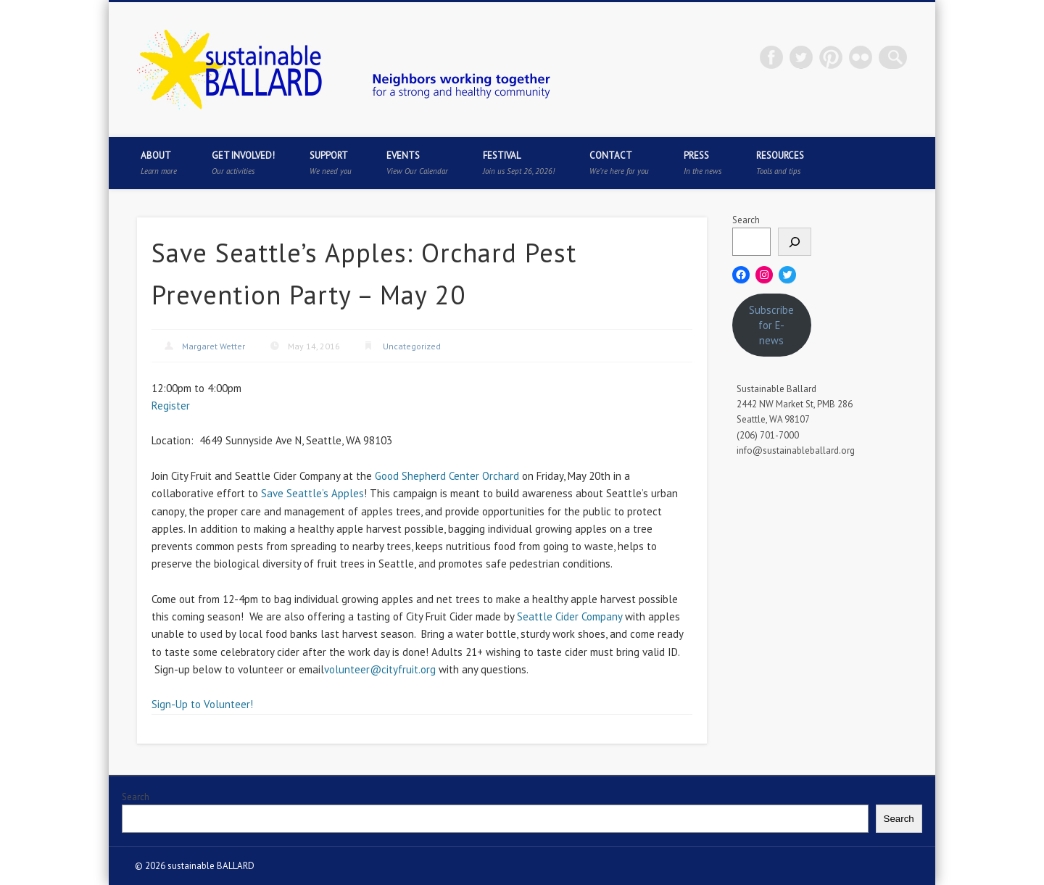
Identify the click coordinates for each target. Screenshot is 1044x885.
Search (746, 220)
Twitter (806, 57)
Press (702, 162)
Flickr (865, 57)
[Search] (794, 242)
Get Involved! (243, 162)
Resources (780, 162)
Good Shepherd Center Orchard (447, 476)
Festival (519, 162)
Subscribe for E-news (771, 325)
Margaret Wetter (213, 346)
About (159, 162)
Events (417, 162)
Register (171, 405)
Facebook (776, 57)
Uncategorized (412, 346)
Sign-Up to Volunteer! (202, 704)
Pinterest (836, 57)
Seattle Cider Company (569, 616)
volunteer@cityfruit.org (380, 669)
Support (331, 162)
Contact (619, 162)
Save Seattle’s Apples (312, 493)
